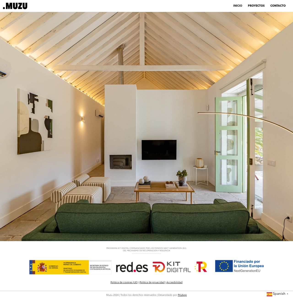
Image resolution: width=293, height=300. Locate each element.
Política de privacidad (152, 282)
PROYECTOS (256, 6)
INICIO (237, 6)
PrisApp (182, 295)
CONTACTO (278, 6)
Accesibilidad (174, 282)
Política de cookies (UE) (124, 282)
